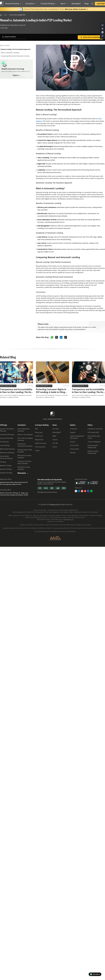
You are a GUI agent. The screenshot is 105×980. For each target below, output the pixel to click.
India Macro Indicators (95, 429)
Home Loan (39, 432)
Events (54, 447)
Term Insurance (40, 447)
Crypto (37, 450)
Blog (5, 15)
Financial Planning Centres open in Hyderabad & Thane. (55, 9)
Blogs (54, 436)
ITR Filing (3, 462)
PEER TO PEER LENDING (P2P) (8, 386)
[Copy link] (65, 337)
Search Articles (9, 37)
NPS (36, 429)
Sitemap (72, 452)
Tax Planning (4, 442)
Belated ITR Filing (5, 465)
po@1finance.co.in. (68, 519)
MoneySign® (56, 432)
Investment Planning (7, 434)
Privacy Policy (74, 449)
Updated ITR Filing (6, 473)
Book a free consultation (90, 37)
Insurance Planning (6, 438)
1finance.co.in (54, 504)
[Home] (0, 15)
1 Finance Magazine (94, 442)
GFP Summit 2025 (93, 432)
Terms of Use (74, 445)
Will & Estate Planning (7, 449)
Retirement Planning (7, 452)
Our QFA (55, 443)
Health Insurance (41, 443)
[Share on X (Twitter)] (56, 337)
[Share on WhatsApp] (52, 337)
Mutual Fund (39, 439)
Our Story (55, 429)
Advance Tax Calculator (25, 434)
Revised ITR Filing (6, 469)
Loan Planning (5, 445)
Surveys (72, 442)
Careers (55, 439)
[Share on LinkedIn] (61, 337)
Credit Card (39, 436)
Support (72, 432)
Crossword (73, 429)
